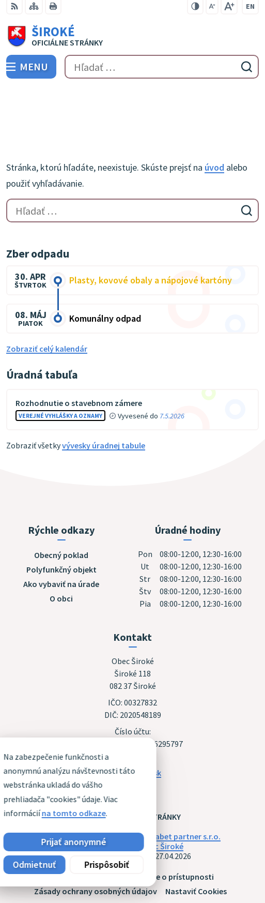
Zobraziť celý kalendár (46, 300)
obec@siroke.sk (132, 724)
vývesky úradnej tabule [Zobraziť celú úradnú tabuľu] (103, 397)
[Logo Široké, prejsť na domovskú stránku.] (132, 37)
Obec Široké (161, 797)
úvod (214, 119)
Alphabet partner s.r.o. (180, 787)
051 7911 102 (133, 711)
